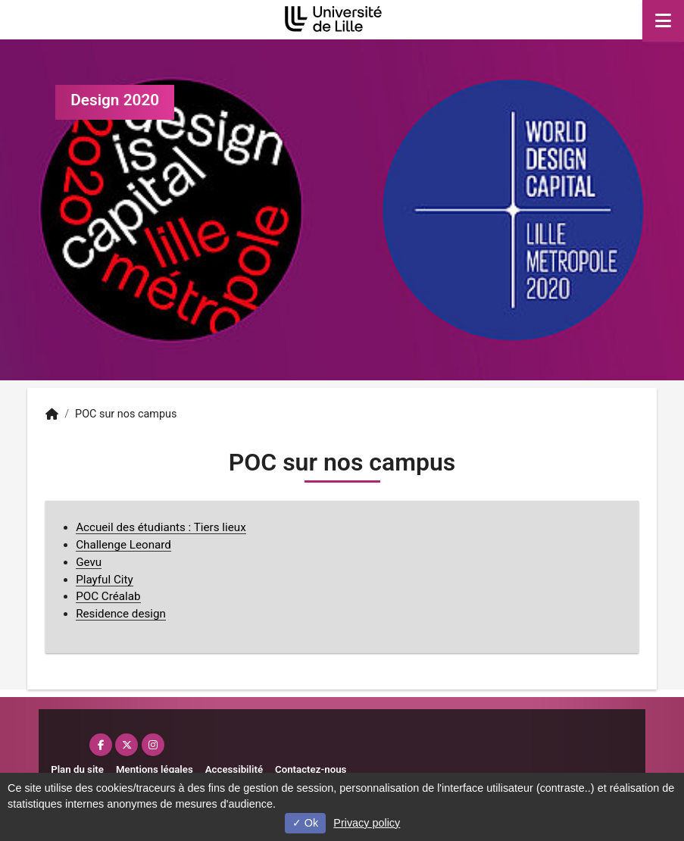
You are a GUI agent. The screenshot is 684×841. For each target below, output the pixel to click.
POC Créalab (108, 596)
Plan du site (77, 769)
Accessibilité (234, 769)
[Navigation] (663, 21)
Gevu (89, 562)
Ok (305, 823)
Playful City (104, 579)
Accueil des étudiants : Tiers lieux (161, 527)
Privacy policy (366, 823)
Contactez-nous (310, 769)
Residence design (121, 614)
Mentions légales (154, 769)
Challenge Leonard (123, 545)
